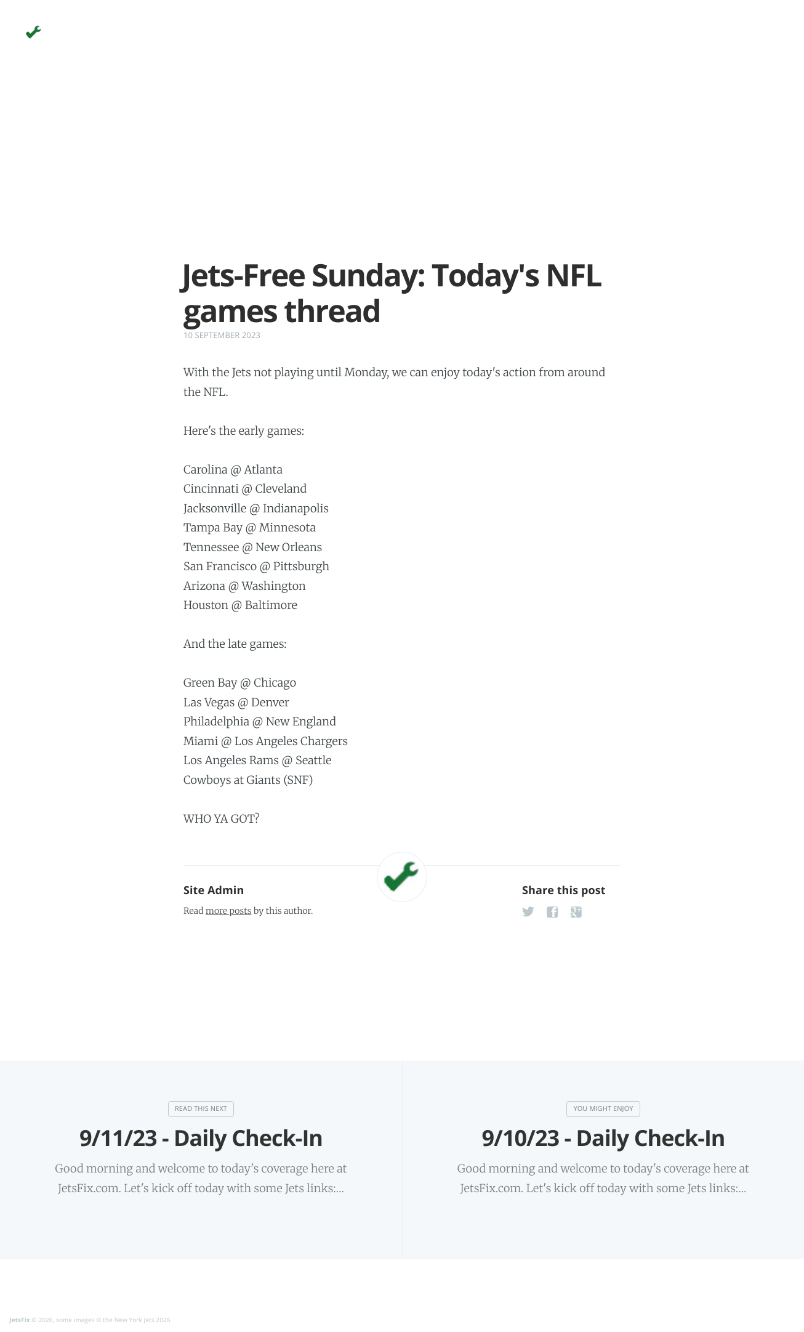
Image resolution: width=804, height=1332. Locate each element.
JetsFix (19, 1319)
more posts (228, 910)
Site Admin (213, 890)
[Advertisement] (402, 171)
